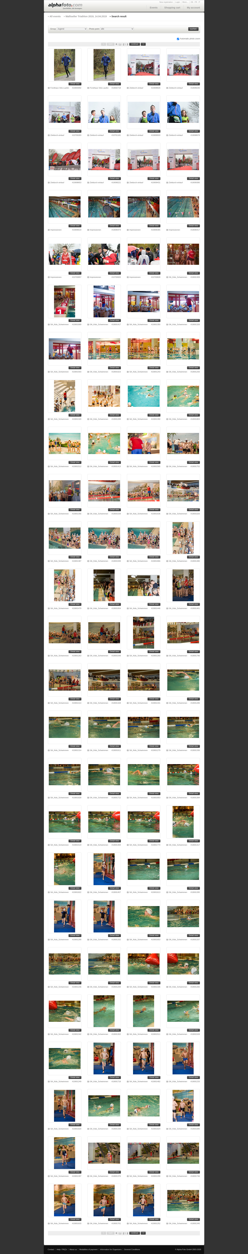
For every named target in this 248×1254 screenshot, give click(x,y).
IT (199, 2)
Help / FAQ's (62, 1249)
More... (185, 2)
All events (55, 16)
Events (154, 7)
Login (177, 2)
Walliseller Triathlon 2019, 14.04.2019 (86, 16)
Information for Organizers (111, 1249)
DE (192, 2)
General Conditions (132, 1249)
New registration (166, 2)
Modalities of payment (88, 1249)
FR (196, 2)
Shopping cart (172, 7)
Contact (51, 1249)
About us (73, 1249)
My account (193, 7)
